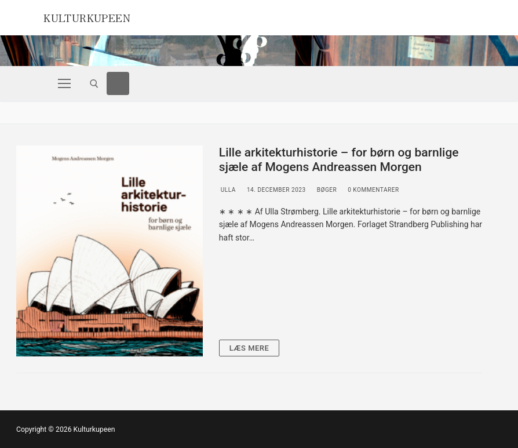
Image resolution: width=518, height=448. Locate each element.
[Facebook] (118, 83)
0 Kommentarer (372, 190)
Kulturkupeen (98, 16)
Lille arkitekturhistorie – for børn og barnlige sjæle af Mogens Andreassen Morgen (339, 159)
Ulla (227, 190)
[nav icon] (64, 83)
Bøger (326, 190)
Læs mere (249, 348)
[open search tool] (94, 83)
